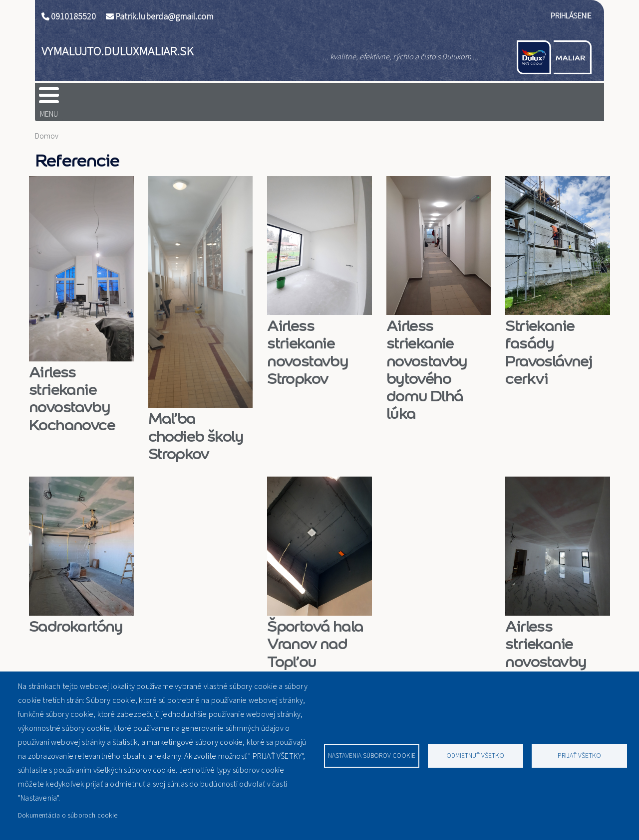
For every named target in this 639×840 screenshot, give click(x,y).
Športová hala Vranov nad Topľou (315, 628)
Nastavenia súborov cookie (371, 755)
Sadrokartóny (76, 610)
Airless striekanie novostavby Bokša (545, 637)
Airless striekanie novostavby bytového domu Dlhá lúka (426, 353)
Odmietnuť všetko (475, 755)
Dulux (142, 98)
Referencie (426, 98)
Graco (278, 98)
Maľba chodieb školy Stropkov (196, 420)
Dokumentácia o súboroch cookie (67, 815)
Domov (71, 98)
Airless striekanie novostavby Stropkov (307, 336)
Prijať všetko (579, 755)
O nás (348, 98)
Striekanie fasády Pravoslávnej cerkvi (548, 336)
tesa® (209, 98)
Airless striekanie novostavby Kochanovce (72, 382)
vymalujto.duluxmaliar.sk (117, 51)
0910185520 (73, 16)
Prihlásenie (571, 15)
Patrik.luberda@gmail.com (164, 16)
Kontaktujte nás (525, 98)
